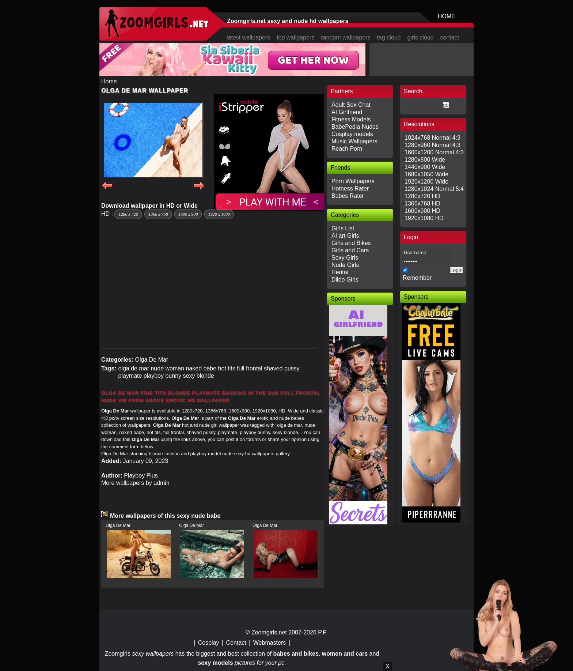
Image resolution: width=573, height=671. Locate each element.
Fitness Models (351, 119)
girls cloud (420, 37)
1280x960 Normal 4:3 (432, 145)
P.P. (322, 632)
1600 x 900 (188, 214)
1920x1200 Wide (426, 181)
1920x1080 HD (424, 218)
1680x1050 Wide (426, 174)
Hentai (339, 272)
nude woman (167, 368)
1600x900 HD (422, 211)
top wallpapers (295, 37)
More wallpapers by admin (135, 483)
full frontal (249, 368)
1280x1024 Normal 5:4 (434, 189)
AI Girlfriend (346, 112)
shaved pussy (282, 368)
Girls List (342, 228)
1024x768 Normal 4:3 (432, 138)
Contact (236, 643)
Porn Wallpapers (353, 181)
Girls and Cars (350, 250)
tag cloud (389, 37)
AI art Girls (345, 236)
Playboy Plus (141, 475)
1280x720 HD (422, 196)
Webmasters (269, 643)
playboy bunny (162, 376)
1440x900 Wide (425, 167)
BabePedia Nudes (355, 127)
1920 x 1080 (219, 214)
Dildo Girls (344, 279)
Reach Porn (347, 149)
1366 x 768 (158, 214)
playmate (130, 376)
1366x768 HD (422, 203)
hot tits (226, 368)
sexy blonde (198, 376)
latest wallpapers (248, 37)
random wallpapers (345, 37)
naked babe (201, 368)
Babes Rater (347, 196)
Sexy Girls (344, 258)
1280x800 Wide (425, 160)
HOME (446, 16)
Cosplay (208, 643)
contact (449, 37)
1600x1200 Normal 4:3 (434, 152)
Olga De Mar (151, 360)
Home (109, 81)
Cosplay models (352, 134)
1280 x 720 (128, 214)
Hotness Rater (350, 188)
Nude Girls (345, 265)
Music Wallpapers (354, 141)
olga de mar (133, 368)
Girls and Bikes (351, 243)
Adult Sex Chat (351, 105)
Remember (417, 278)
